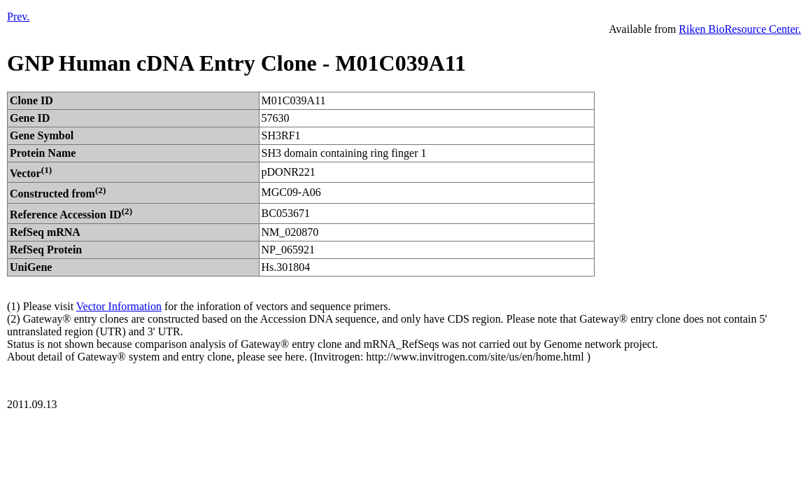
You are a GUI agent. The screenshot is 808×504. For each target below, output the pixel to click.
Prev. (18, 16)
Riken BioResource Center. (740, 29)
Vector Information (119, 306)
